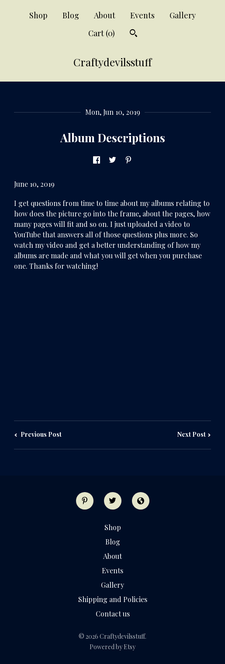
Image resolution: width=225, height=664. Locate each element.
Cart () (101, 33)
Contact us (113, 613)
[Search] (133, 34)
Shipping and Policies (112, 599)
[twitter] (112, 501)
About (104, 15)
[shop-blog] (140, 501)
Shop (38, 15)
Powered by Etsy (112, 647)
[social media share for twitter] (112, 160)
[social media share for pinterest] (128, 160)
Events (142, 15)
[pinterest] (84, 501)
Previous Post (38, 434)
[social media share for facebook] (96, 160)
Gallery (183, 15)
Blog (70, 15)
